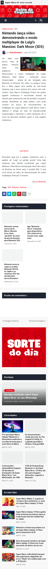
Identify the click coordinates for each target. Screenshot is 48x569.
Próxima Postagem (37, 321)
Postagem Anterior (11, 321)
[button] (41, 2)
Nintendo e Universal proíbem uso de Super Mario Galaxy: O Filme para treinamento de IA (30, 530)
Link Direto (24, 151)
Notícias (23, 187)
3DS (16, 29)
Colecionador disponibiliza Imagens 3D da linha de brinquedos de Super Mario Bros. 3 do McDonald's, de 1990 (11, 472)
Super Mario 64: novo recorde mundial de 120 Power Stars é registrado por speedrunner (18, 2)
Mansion (15, 187)
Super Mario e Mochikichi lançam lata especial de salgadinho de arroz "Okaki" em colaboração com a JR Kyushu (31, 557)
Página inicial (7, 29)
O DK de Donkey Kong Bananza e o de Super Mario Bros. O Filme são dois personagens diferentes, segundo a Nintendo (35, 472)
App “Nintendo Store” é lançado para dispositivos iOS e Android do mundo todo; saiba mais (35, 232)
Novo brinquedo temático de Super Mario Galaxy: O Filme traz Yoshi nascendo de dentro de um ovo (31, 543)
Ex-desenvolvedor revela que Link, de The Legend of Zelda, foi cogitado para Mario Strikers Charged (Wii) (35, 439)
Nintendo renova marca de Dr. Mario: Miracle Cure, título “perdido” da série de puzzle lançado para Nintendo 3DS (12, 233)
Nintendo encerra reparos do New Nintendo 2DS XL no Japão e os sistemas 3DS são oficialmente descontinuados (12, 271)
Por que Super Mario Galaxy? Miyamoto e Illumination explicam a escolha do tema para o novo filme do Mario (12, 439)
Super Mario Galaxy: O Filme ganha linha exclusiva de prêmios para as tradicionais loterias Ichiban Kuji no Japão (31, 515)
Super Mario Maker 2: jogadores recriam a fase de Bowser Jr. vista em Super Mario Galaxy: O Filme (30, 501)
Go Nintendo (40, 182)
